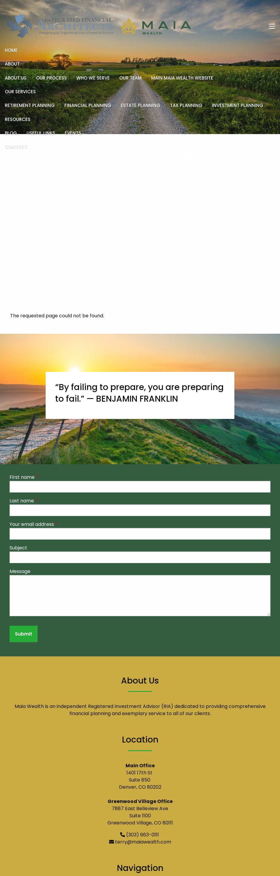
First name (46, 477)
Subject (18, 548)
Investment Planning (237, 105)
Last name (46, 501)
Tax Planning (186, 105)
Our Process (51, 78)
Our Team (130, 78)
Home (11, 50)
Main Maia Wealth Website (182, 78)
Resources (17, 119)
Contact (16, 147)
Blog (11, 133)
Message (20, 571)
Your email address (56, 524)
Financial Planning (87, 105)
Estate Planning (140, 105)
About (12, 64)
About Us (16, 78)
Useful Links (41, 133)
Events (73, 133)
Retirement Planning (30, 105)
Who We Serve (93, 78)
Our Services (20, 91)
